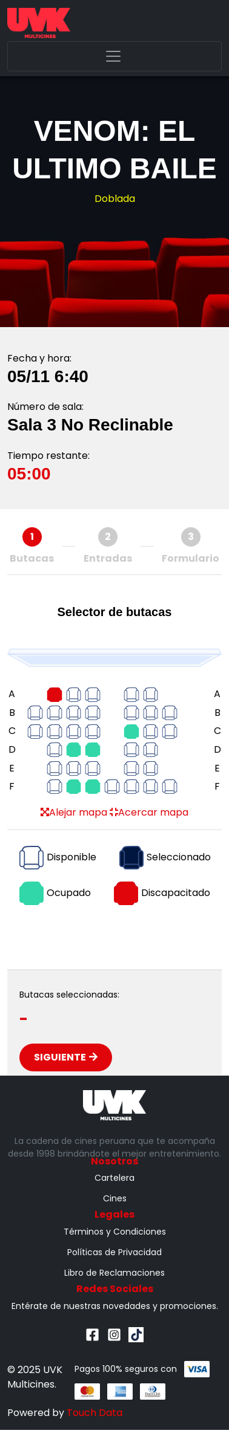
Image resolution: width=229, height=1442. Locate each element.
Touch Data (94, 1413)
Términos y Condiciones (115, 1232)
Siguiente (66, 1057)
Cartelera (114, 1178)
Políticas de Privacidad (114, 1252)
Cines (115, 1198)
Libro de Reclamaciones (114, 1273)
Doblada (115, 199)
